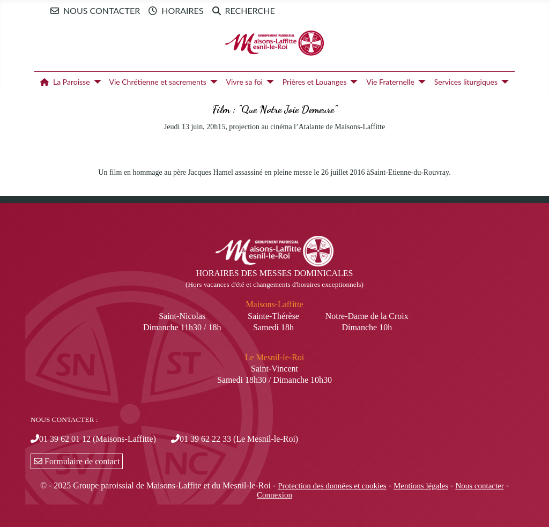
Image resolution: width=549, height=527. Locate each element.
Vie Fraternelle (390, 81)
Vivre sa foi (244, 81)
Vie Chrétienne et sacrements (157, 81)
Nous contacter (93, 10)
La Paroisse (63, 82)
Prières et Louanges (315, 81)
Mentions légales (421, 485)
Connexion (274, 495)
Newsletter (306, 10)
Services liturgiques (466, 81)
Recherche (241, 10)
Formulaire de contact (77, 461)
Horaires (173, 10)
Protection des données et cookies (332, 485)
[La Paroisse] (95, 82)
